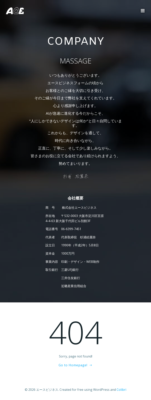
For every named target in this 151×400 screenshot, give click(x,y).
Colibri (121, 389)
